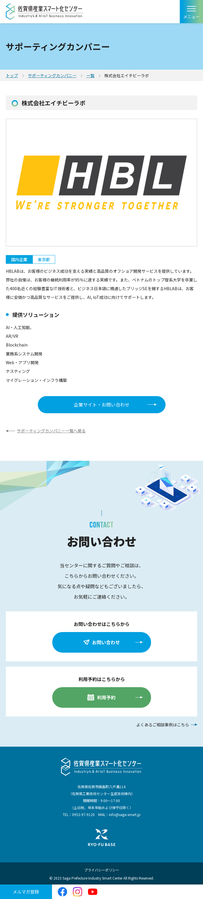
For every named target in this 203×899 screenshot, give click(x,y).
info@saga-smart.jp (125, 814)
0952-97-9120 (83, 814)
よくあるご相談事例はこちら (162, 724)
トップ (12, 75)
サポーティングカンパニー (52, 75)
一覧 (90, 75)
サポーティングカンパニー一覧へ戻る (51, 431)
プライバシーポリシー (101, 869)
